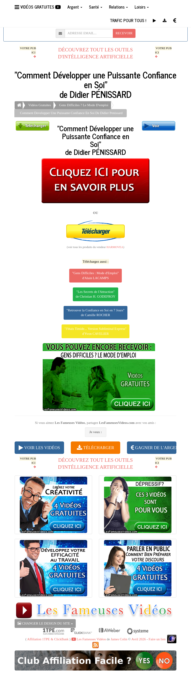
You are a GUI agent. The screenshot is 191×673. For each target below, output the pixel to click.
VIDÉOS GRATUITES (38, 6)
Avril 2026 (138, 639)
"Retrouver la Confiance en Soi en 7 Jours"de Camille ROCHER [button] (95, 312)
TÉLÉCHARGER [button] (95, 447)
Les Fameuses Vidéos (88, 639)
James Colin (119, 639)
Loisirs (142, 6)
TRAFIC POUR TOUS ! (128, 20)
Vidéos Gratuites (39, 105)
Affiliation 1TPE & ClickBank (48, 639)
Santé (95, 6)
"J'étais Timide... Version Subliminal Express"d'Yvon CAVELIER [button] (95, 331)
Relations (118, 6)
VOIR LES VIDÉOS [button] (39, 447)
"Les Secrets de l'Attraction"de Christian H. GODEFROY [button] (95, 294)
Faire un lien (157, 639)
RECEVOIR (124, 33)
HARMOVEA (115, 247)
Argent (74, 6)
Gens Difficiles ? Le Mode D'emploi (83, 105)
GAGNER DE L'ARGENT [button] (153, 447)
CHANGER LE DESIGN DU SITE (45, 623)
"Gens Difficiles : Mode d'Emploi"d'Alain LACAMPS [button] (95, 275)
